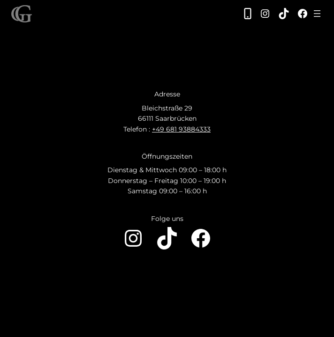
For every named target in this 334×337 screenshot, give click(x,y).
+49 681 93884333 (181, 129)
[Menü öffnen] (317, 13)
